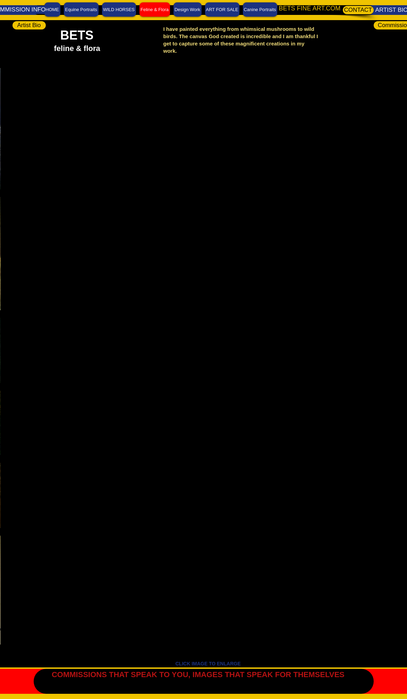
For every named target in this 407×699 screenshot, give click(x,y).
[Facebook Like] (391, 673)
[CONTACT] (358, 10)
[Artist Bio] (29, 25)
